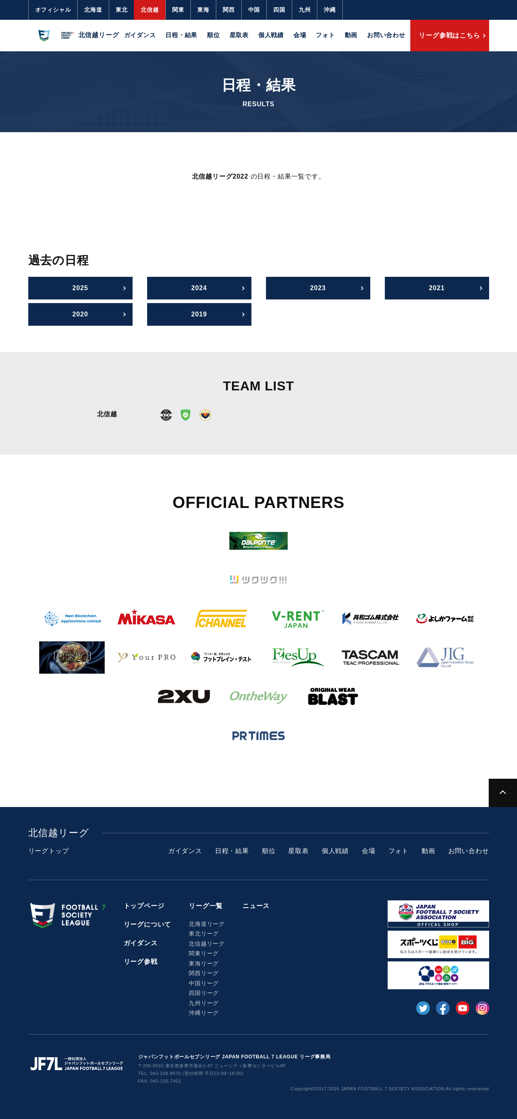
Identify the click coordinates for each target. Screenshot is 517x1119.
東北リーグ (204, 933)
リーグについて (147, 924)
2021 (437, 287)
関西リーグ (204, 973)
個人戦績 (271, 35)
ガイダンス (140, 35)
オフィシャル (53, 9)
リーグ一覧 (206, 905)
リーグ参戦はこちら (449, 35)
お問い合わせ (386, 35)
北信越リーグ (207, 943)
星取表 (239, 35)
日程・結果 (181, 35)
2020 (80, 314)
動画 (351, 35)
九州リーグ (204, 1003)
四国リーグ (204, 993)
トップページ (144, 905)
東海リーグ (204, 963)
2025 (80, 287)
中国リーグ (204, 983)
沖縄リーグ (204, 1012)
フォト (325, 35)
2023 (318, 287)
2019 (199, 314)
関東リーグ (204, 953)
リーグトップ (48, 850)
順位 (213, 35)
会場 (299, 35)
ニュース (256, 905)
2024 (199, 287)
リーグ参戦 (141, 961)
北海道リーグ (207, 924)
